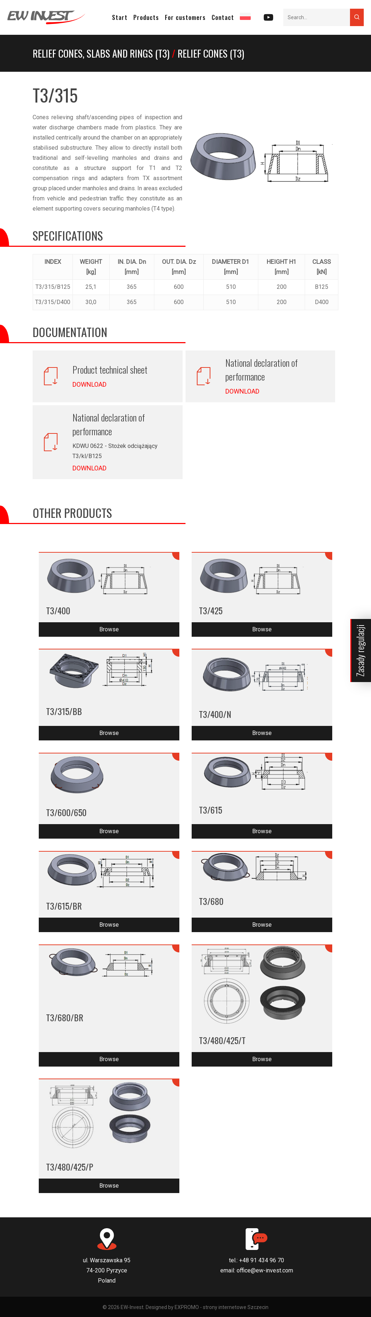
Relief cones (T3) (211, 53)
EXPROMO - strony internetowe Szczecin (221, 1307)
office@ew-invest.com (265, 1270)
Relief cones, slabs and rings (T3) (101, 53)
